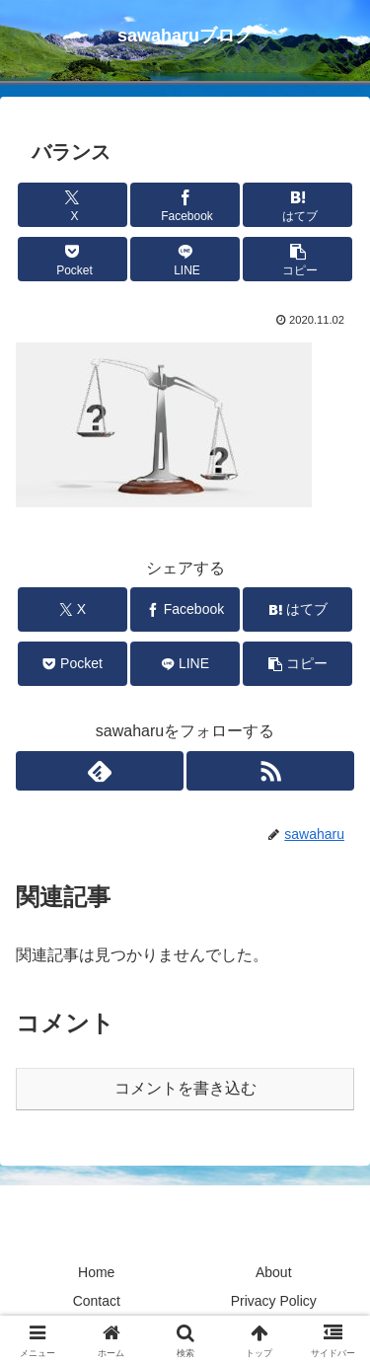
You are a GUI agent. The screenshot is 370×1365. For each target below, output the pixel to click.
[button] (297, 259)
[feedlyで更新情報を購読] (100, 771)
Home (96, 1272)
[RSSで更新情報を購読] (270, 771)
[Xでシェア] (72, 205)
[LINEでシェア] (185, 259)
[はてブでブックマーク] (297, 205)
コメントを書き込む (185, 1088)
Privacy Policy (274, 1301)
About (274, 1272)
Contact (96, 1301)
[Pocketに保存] (72, 259)
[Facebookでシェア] (185, 205)
